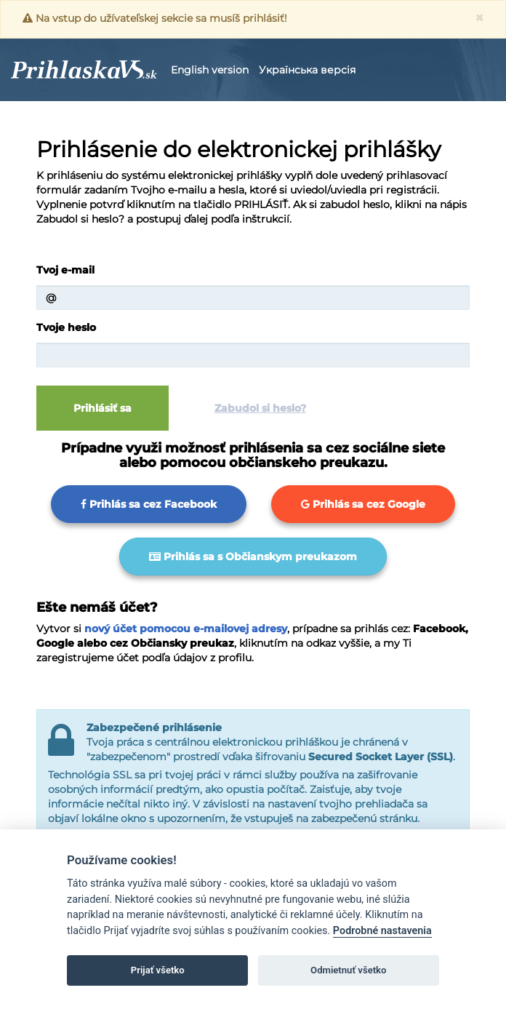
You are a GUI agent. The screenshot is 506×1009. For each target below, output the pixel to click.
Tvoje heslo (66, 327)
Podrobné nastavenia (382, 931)
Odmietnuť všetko (348, 970)
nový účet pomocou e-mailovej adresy (185, 628)
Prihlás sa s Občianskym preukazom (253, 556)
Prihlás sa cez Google (363, 504)
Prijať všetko (158, 970)
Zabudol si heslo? (260, 408)
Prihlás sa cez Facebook (149, 504)
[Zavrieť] (479, 17)
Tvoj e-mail (65, 269)
